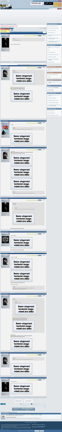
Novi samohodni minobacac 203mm (53, 94)
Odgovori (11, 28)
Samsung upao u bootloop (52, 123)
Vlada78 (2, 35)
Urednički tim (35, 422)
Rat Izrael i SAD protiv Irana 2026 (53, 46)
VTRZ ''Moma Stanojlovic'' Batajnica (53, 74)
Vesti (37, 424)
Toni (2, 233)
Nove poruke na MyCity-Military (52, 90)
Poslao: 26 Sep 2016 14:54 (5, 147)
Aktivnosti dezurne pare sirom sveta (53, 72)
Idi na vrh (45, 406)
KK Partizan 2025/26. (51, 128)
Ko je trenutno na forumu (5, 413)
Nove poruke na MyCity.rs (51, 111)
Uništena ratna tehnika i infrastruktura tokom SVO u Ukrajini (53, 105)
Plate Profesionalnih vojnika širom (4, 31)
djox (2, 67)
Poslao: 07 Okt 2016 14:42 (5, 253)
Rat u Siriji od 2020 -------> (52, 99)
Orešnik (49, 48)
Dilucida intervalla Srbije (51, 118)
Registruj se (19, 64)
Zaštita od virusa (43, 424)
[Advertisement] (31, 17)
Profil (12, 119)
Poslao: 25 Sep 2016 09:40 (5, 65)
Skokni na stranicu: (40, 32)
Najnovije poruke (27, 422)
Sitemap (31, 422)
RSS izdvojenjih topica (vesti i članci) (53, 87)
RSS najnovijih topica (51, 82)
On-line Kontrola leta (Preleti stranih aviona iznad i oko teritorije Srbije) (54, 77)
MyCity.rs (39, 424)
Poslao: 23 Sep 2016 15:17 (5, 33)
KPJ (49, 116)
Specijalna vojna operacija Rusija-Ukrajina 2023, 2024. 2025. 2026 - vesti (54, 108)
